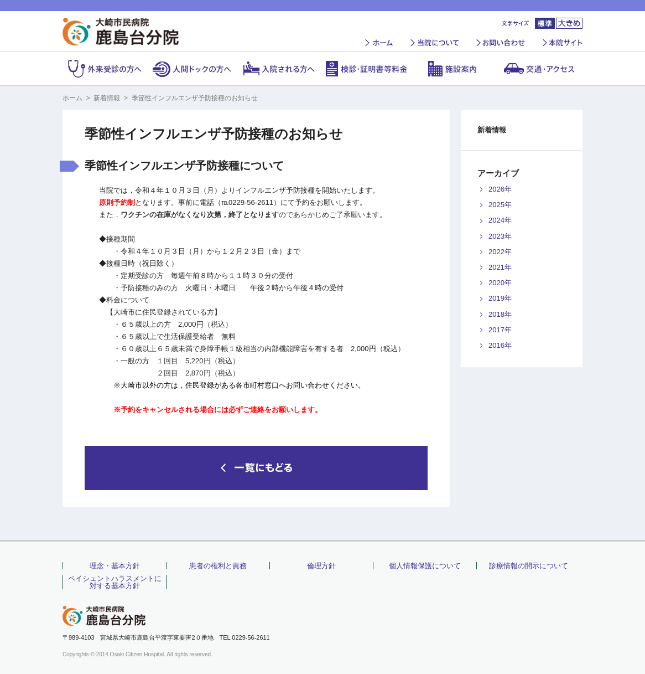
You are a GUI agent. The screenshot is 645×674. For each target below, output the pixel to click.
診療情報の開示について (528, 565)
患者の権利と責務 (218, 565)
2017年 (500, 330)
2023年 (500, 236)
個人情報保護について (425, 565)
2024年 (500, 220)
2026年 (500, 189)
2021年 (500, 267)
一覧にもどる (256, 468)
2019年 (500, 298)
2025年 (500, 204)
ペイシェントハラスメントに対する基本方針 (115, 582)
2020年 (500, 283)
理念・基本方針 (115, 565)
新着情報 (106, 98)
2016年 (500, 345)
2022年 (500, 252)
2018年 (500, 314)
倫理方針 (321, 565)
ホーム (72, 98)
